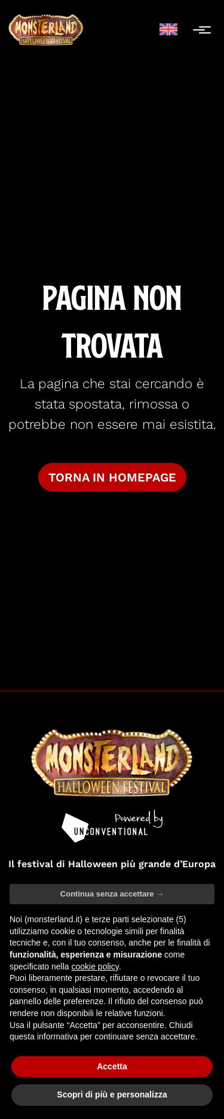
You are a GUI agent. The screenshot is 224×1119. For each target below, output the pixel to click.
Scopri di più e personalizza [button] (112, 1094)
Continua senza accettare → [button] (112, 893)
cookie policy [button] (95, 966)
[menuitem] (168, 29)
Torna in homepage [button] (112, 477)
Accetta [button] (112, 1066)
